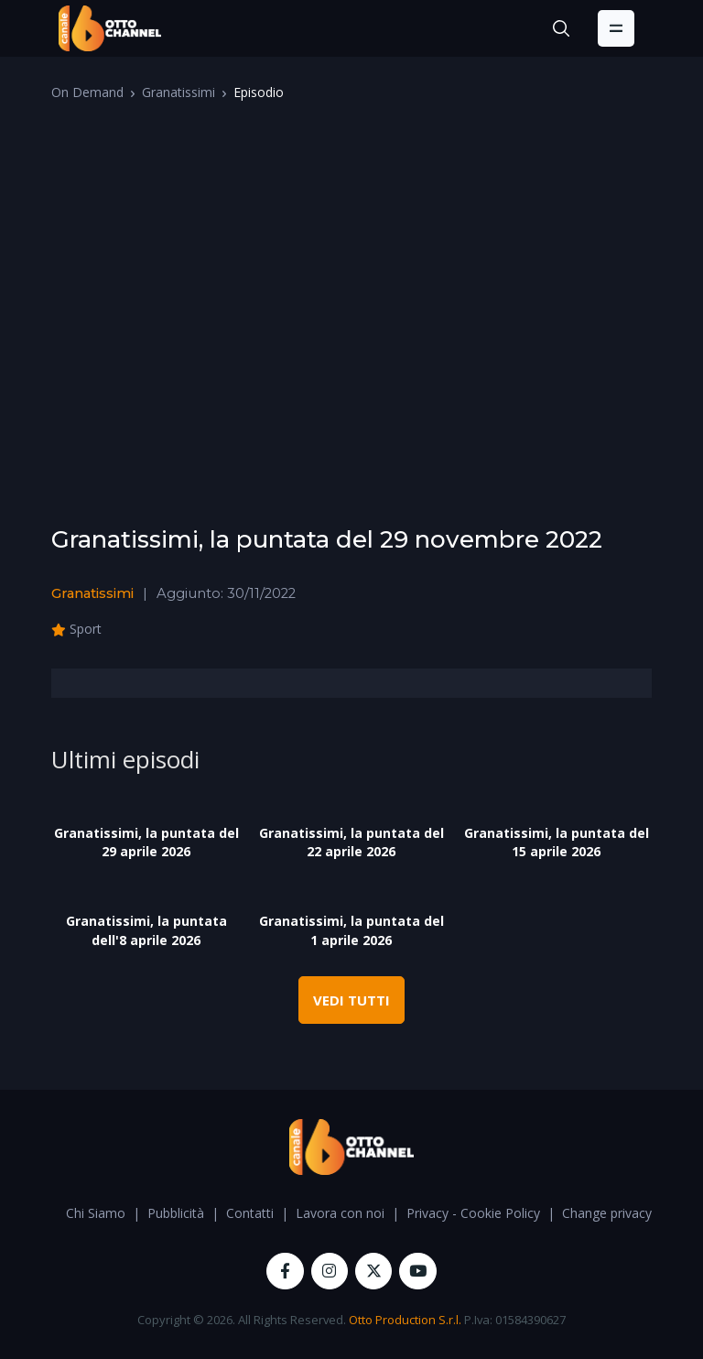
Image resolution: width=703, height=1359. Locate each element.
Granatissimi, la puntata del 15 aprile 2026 (556, 842)
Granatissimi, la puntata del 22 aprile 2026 (351, 842)
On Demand (87, 92)
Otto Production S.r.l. (405, 1319)
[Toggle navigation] (616, 28)
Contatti (250, 1213)
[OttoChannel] (110, 28)
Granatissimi (178, 92)
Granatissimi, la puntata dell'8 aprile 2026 (146, 930)
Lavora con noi (340, 1213)
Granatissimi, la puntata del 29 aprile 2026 (146, 842)
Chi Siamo (95, 1213)
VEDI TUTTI (351, 1000)
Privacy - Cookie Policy (473, 1213)
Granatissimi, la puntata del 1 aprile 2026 (351, 930)
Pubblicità (175, 1213)
